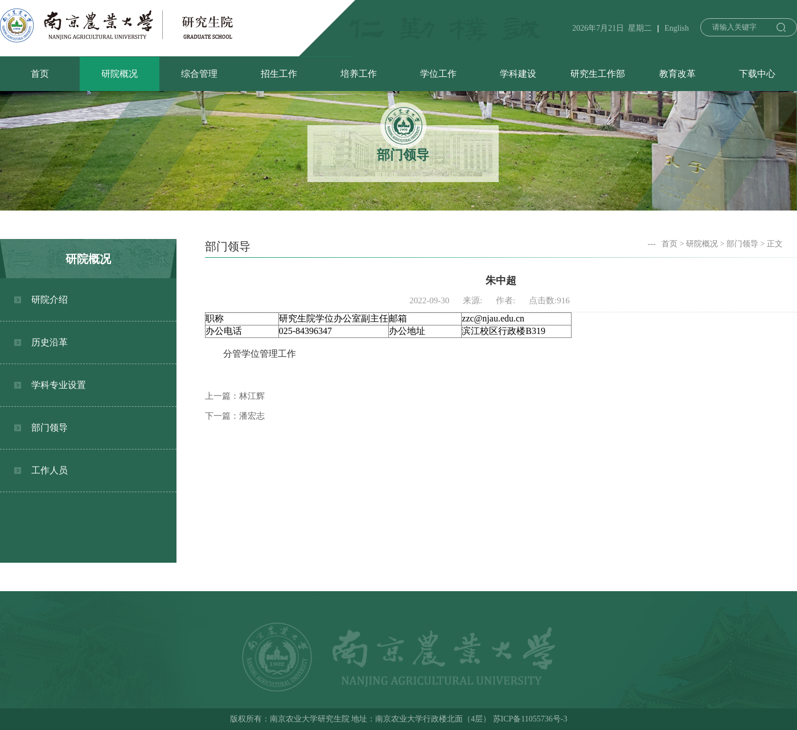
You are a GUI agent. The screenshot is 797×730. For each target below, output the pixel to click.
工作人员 (49, 470)
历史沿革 (49, 342)
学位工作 (438, 74)
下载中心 (757, 74)
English (676, 28)
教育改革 (677, 74)
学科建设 (518, 74)
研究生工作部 (597, 74)
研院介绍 (49, 299)
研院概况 (119, 74)
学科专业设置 (58, 385)
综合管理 (199, 74)
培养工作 (358, 74)
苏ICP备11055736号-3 (530, 719)
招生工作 (279, 74)
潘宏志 (252, 415)
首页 (40, 74)
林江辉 (252, 396)
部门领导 (49, 427)
